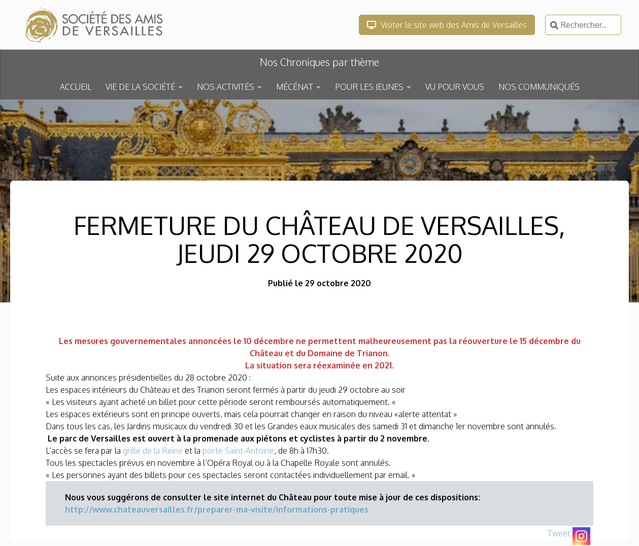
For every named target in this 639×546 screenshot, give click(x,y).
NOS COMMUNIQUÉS (539, 87)
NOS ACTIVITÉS (225, 87)
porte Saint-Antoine (238, 451)
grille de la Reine (153, 451)
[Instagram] (581, 536)
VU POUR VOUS (454, 87)
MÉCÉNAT (294, 87)
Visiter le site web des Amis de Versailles (447, 25)
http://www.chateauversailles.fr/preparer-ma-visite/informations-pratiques (216, 509)
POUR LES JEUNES (369, 87)
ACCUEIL (75, 87)
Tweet (559, 533)
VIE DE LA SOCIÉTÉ (140, 87)
